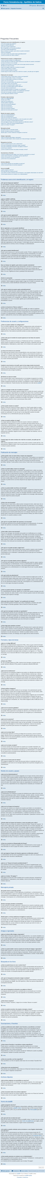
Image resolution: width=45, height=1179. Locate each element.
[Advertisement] (22, 24)
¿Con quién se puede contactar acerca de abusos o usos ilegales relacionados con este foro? (22, 172)
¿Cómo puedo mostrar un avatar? (8, 68)
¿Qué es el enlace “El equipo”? (8, 124)
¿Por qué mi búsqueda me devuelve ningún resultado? (13, 145)
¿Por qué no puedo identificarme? (8, 49)
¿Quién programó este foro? (7, 169)
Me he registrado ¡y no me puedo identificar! (11, 48)
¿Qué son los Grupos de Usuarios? (9, 117)
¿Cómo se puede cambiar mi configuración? (11, 60)
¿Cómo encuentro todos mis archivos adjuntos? (11, 165)
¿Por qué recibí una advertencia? (8, 87)
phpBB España (28, 1175)
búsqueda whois (37, 1135)
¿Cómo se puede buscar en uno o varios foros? (11, 143)
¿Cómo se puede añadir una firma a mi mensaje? (12, 79)
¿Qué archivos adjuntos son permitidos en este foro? (13, 163)
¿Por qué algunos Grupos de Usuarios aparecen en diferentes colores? (17, 121)
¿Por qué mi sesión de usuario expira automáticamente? (13, 53)
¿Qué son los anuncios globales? (8, 104)
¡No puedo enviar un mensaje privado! (9, 129)
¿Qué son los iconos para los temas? (9, 109)
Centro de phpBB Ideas (28, 1121)
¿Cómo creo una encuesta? (7, 80)
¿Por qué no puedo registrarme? (8, 46)
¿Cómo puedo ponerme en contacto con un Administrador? (14, 174)
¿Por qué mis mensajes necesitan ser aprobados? (12, 92)
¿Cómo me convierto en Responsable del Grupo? (12, 120)
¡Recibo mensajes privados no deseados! (10, 131)
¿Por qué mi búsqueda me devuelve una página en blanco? (14, 146)
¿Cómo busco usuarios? (6, 148)
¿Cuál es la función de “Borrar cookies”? (10, 55)
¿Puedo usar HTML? (5, 99)
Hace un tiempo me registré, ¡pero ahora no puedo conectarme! (15, 50)
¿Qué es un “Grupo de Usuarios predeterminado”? (12, 123)
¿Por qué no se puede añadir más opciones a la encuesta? (14, 82)
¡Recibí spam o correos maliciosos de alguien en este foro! (14, 132)
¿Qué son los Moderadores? (7, 116)
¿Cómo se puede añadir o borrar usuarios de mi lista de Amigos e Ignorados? (18, 138)
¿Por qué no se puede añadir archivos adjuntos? (12, 86)
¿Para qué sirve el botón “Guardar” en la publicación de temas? (15, 90)
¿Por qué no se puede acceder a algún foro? (11, 85)
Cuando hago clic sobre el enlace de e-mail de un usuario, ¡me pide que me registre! (20, 71)
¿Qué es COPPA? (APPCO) (7, 45)
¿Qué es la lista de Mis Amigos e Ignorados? (11, 137)
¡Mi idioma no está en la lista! (7, 65)
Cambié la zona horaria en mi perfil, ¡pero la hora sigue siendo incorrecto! (17, 64)
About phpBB (33, 1109)
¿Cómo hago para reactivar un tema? (9, 93)
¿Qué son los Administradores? (8, 114)
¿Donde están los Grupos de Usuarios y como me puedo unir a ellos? (16, 119)
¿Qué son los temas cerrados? (8, 108)
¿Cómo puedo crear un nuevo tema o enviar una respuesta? (14, 76)
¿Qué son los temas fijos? (7, 107)
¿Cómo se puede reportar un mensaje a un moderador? (13, 89)
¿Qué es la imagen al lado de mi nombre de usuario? (13, 67)
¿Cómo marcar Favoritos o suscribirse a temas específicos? (14, 155)
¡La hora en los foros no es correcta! (9, 62)
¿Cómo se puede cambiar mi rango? (9, 70)
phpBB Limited (17, 1108)
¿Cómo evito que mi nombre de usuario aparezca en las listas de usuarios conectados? (20, 61)
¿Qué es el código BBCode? (7, 98)
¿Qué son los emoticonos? (7, 101)
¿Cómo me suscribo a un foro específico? (10, 157)
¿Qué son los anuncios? (6, 105)
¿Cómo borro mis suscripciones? (8, 158)
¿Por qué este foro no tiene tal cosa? (9, 171)
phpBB (39, 383)
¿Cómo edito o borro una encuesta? (9, 83)
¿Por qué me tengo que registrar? (8, 43)
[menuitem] (5, 6)
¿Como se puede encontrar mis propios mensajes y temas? (14, 149)
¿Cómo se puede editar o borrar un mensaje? (11, 77)
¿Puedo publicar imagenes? (7, 102)
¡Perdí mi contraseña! (6, 52)
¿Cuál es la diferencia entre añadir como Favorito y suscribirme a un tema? (18, 154)
